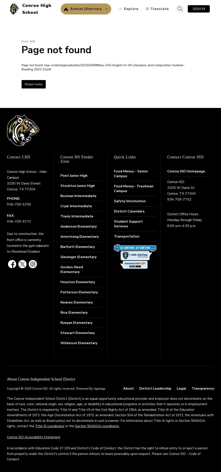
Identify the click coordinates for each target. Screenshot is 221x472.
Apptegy (99, 389)
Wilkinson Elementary (78, 343)
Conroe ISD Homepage (186, 171)
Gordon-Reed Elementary (71, 269)
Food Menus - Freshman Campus (133, 188)
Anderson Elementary (78, 226)
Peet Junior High (73, 175)
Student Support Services (128, 224)
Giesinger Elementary (78, 257)
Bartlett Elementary (77, 246)
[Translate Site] (157, 9)
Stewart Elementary (77, 333)
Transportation (126, 236)
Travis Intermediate (76, 216)
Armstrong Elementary (79, 236)
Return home (34, 84)
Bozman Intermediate (78, 196)
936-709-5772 (19, 221)
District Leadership (155, 388)
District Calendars (129, 211)
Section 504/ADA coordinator (97, 426)
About (128, 388)
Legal (181, 388)
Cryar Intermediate (76, 206)
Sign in (199, 8)
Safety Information (130, 201)
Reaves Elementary (76, 302)
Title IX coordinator (49, 426)
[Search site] (180, 9)
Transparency (203, 388)
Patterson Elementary (79, 292)
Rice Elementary (74, 312)
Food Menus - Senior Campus (131, 173)
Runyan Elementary (76, 322)
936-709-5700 (19, 204)
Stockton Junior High (77, 185)
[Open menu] (128, 9)
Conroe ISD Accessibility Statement (33, 437)
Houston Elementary (77, 282)
